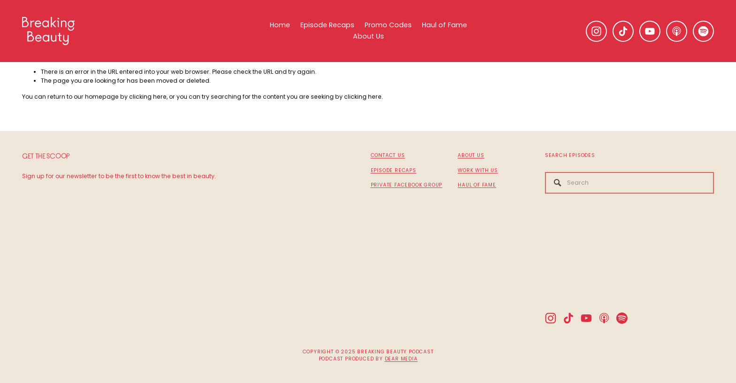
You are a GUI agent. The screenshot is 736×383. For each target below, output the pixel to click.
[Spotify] (703, 31)
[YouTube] (649, 31)
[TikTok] (623, 31)
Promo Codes (388, 25)
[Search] (629, 183)
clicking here (148, 97)
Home (280, 25)
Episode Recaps (327, 25)
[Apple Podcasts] (676, 31)
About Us (368, 36)
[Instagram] (596, 31)
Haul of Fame (444, 25)
